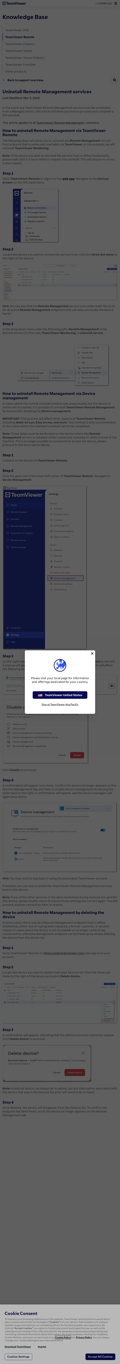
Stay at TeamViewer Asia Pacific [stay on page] (60, 704)
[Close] (92, 653)
